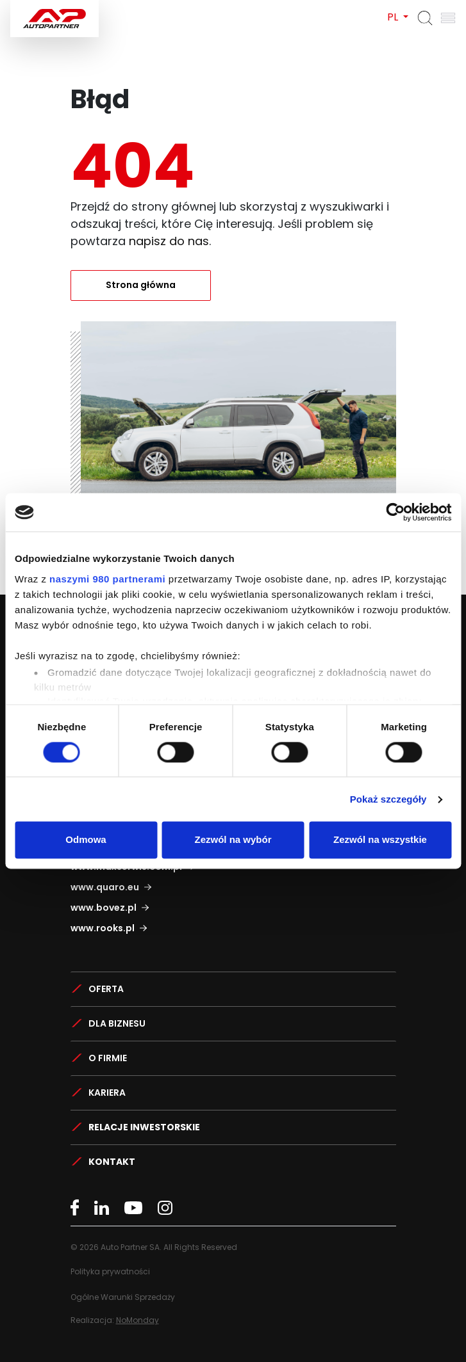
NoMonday (137, 1320)
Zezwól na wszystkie (380, 840)
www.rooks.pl (103, 928)
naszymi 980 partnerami (107, 578)
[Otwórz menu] (448, 18)
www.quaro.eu (105, 887)
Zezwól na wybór (232, 840)
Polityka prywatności (110, 1271)
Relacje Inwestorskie (144, 1127)
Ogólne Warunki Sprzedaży (123, 1297)
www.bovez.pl (104, 907)
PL (394, 17)
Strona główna (141, 284)
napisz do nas (169, 241)
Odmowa (85, 840)
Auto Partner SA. (51, 7)
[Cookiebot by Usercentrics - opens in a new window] (395, 512)
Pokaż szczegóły (388, 799)
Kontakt (111, 1161)
